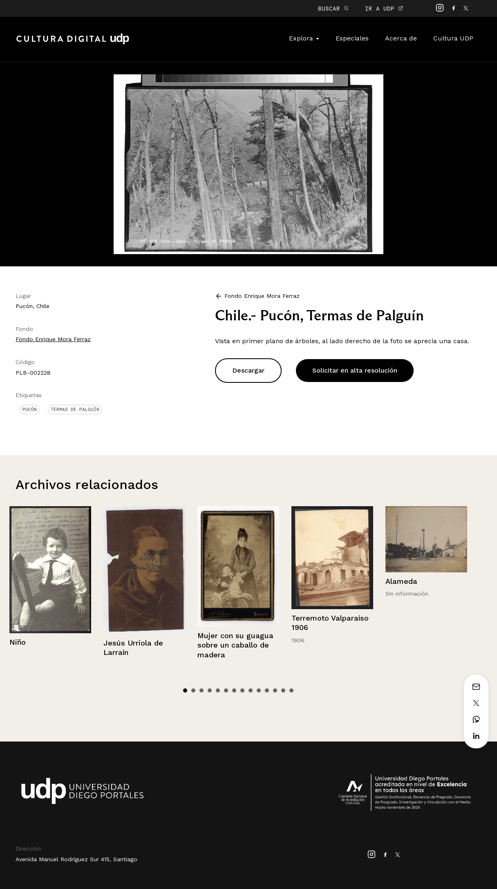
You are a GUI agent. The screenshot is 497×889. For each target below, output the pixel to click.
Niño (17, 642)
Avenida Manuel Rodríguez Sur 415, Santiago (76, 859)
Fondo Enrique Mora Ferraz (53, 339)
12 (275, 690)
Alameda (401, 581)
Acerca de (401, 38)
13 (283, 690)
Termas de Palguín (75, 409)
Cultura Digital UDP (73, 43)
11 (267, 690)
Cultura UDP (453, 38)
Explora (304, 38)
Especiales (352, 38)
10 (259, 690)
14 (291, 690)
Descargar (248, 370)
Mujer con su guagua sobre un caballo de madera (235, 645)
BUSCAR (333, 8)
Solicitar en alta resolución (354, 370)
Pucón (29, 409)
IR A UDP (384, 8)
